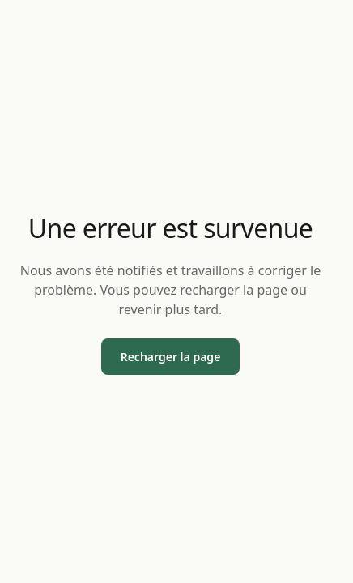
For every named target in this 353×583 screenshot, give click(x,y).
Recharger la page (171, 356)
